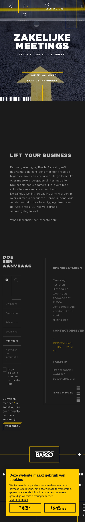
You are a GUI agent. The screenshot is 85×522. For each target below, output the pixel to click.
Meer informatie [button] (18, 499)
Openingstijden (67, 271)
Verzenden (12, 429)
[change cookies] (60, 508)
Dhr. (8, 288)
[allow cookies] (25, 508)
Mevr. (16, 290)
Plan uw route (63, 396)
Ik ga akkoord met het (14, 379)
